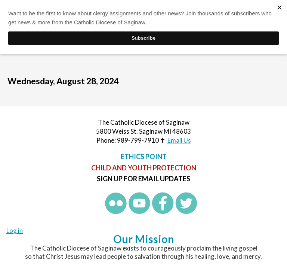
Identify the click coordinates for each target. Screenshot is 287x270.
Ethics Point (144, 156)
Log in (14, 230)
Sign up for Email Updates (143, 179)
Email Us (179, 140)
